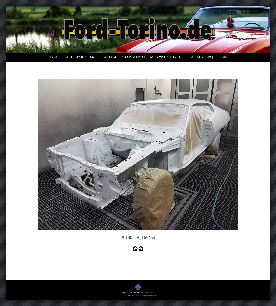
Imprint (125, 293)
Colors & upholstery (138, 57)
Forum (67, 57)
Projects (212, 57)
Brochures (110, 57)
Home (54, 57)
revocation (149, 293)
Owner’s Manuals (170, 57)
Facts (94, 57)
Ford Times (195, 57)
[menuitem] (224, 57)
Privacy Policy (136, 293)
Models (81, 57)
